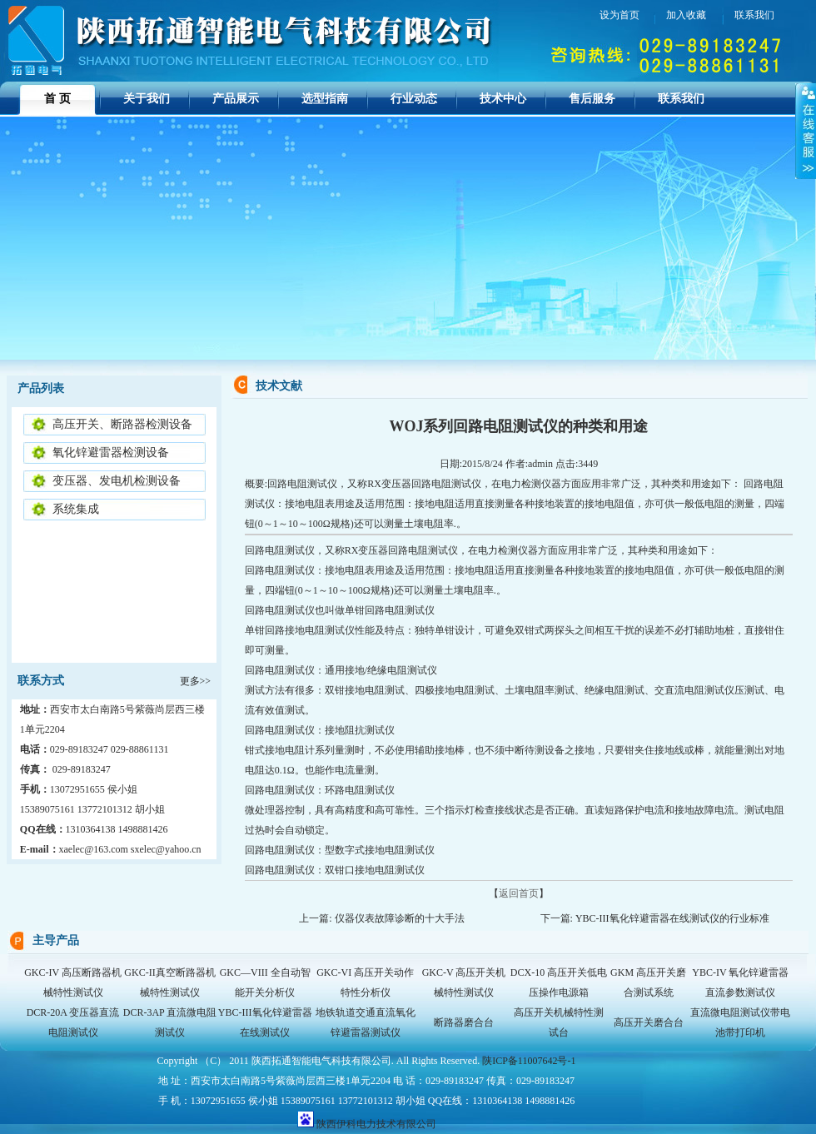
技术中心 (503, 98)
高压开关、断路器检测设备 (122, 424)
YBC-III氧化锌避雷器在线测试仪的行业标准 (673, 918)
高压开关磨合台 (649, 1022)
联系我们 (681, 98)
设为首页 (619, 15)
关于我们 (146, 98)
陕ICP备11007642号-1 (528, 1061)
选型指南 (324, 98)
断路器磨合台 (464, 1022)
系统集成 (75, 509)
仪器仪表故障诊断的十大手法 (400, 918)
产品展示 (235, 98)
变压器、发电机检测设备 (116, 481)
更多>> (195, 681)
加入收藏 (686, 15)
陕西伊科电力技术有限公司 (376, 1124)
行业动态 (414, 98)
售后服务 (592, 98)
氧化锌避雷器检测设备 (110, 452)
